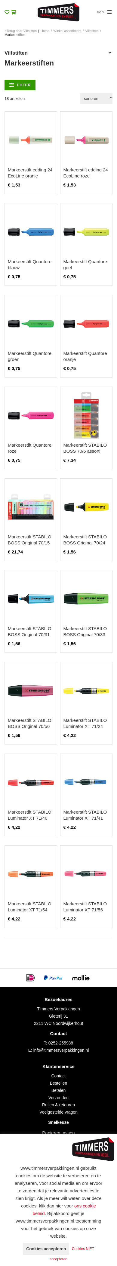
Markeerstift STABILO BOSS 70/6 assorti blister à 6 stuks (85, 451)
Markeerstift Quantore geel (85, 264)
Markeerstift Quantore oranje (85, 356)
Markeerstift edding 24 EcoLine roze (85, 172)
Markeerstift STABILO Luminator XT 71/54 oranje (29, 909)
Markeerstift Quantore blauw (29, 264)
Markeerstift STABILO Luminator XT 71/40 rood (29, 818)
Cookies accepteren (46, 1248)
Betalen (58, 1090)
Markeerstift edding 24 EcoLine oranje (30, 172)
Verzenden (58, 1097)
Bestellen (58, 1083)
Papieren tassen (58, 1132)
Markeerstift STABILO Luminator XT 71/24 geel (85, 726)
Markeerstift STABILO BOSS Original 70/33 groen (85, 634)
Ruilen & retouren (58, 1104)
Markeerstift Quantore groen (29, 356)
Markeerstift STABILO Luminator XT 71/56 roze (85, 909)
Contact (58, 1075)
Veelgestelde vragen (58, 1112)
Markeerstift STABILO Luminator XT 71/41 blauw (85, 818)
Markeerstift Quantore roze (29, 448)
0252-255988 (60, 1043)
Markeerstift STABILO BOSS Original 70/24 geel (85, 542)
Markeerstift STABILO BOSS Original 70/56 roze (29, 726)
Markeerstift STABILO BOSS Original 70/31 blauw (29, 634)
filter (20, 84)
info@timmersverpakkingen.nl (61, 1050)
